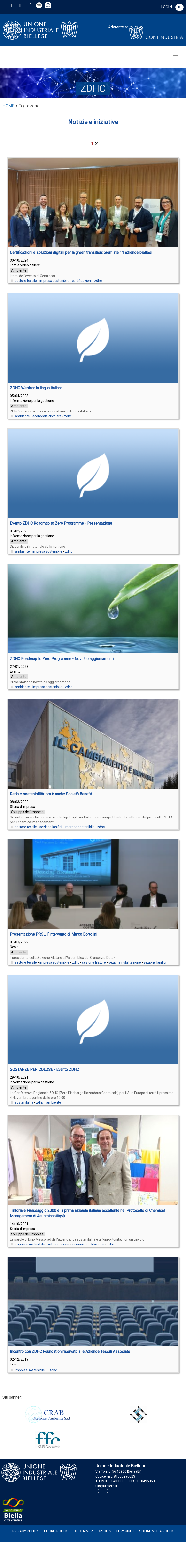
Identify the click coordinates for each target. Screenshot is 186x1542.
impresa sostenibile (54, 281)
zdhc (98, 281)
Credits (104, 1531)
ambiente (22, 416)
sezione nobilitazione (124, 962)
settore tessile (26, 281)
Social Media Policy (156, 1531)
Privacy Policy (25, 1531)
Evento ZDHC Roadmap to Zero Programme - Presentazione (61, 523)
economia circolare (47, 416)
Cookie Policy (56, 1531)
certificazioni (82, 281)
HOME (8, 105)
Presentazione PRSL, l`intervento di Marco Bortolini (53, 934)
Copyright (125, 1531)
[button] (179, 7)
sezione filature (94, 962)
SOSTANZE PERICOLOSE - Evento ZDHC (44, 1069)
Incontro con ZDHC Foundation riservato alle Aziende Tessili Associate (70, 1351)
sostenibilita (24, 1102)
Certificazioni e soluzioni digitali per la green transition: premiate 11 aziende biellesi (81, 252)
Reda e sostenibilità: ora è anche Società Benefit (51, 794)
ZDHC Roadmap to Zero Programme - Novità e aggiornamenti (62, 658)
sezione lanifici (50, 827)
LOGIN (163, 7)
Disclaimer (83, 1531)
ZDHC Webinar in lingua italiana (36, 388)
